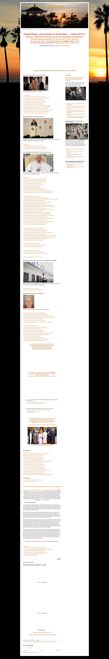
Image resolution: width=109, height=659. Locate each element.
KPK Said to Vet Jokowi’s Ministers (31, 555)
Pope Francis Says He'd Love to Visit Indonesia (33, 184)
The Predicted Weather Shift (55, 41)
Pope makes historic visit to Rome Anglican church (34, 459)
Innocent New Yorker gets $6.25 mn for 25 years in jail (34, 313)
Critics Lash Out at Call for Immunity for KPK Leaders (34, 550)
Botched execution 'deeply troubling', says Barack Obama (35, 340)
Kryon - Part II (47, 29)
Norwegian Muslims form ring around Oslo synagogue (42, 419)
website (57, 45)
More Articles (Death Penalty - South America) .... (33, 257)
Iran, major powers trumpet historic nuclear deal (39, 372)
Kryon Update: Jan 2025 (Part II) (70, 42)
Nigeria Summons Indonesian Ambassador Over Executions (35, 216)
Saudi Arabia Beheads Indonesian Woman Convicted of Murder (36, 238)
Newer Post (25, 650)
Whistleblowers (30, 29)
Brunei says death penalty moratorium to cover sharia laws (35, 179)
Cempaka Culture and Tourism (44, 6)
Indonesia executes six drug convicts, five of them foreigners (36, 222)
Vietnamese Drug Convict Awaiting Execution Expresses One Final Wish (38, 232)
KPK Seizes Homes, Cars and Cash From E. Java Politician (35, 552)
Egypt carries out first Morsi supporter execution (33, 251)
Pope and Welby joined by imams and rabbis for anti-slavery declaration (42, 424)
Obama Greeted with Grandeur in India (42, 632)
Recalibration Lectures (32, 491)
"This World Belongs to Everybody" (41, 39)
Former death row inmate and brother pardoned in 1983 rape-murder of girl (38, 316)
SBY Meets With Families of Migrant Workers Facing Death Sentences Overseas (40, 237)
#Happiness (28, 399)
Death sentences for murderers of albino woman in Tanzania (36, 253)
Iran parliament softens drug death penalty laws (33, 99)
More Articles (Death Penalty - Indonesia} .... (32, 196)
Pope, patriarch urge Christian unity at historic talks (34, 464)
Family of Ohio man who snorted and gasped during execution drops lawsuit (39, 333)
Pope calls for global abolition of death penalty (33, 187)
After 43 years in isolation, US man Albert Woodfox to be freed (36, 314)
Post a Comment (28, 647)
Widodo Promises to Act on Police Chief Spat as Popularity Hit (36, 111)
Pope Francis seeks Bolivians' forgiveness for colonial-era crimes (36, 470)
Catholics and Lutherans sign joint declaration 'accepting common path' (38, 461)
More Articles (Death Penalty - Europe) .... (32, 243)
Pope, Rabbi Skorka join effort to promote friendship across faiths (42, 418)
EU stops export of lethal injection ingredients (33, 246)
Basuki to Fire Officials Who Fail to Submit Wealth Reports (35, 547)
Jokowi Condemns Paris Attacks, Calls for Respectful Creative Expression (38, 474)
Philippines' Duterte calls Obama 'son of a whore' (33, 104)
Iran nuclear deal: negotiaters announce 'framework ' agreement (42, 373)
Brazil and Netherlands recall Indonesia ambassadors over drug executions (38, 221)
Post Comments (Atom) (33, 652)
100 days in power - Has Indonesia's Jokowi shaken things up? (36, 113)
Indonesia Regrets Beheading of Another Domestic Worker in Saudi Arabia (38, 205)
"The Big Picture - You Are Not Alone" (67, 39)
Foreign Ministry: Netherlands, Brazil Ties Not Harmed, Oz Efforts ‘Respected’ (39, 215)
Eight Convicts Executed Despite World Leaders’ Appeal (35, 203)
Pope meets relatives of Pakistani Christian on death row (35, 189)
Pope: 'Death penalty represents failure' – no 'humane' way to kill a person (38, 192)
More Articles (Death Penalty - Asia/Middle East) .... (34, 228)
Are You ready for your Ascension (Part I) (41, 42)
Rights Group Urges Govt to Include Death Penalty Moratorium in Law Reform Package (41, 199)
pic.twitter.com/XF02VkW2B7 (45, 409)
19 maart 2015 (37, 411)
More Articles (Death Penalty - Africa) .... (32, 250)
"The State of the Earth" (37, 41)
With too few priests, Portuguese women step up (33, 458)
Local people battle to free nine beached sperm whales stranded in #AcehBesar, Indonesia (76, 117)
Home (23, 29)
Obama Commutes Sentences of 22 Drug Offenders (34, 331)
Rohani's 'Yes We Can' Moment (42, 374)
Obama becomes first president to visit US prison (33, 289)
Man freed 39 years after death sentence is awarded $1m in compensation (38, 322)
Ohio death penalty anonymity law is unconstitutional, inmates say (37, 334)
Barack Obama (29, 641)
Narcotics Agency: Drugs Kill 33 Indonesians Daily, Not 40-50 (36, 108)
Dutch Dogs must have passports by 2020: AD (75, 110)
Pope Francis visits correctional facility (31, 186)
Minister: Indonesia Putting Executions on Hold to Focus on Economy (37, 105)
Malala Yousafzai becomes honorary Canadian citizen (42, 344)
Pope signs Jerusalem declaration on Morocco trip (34, 456)
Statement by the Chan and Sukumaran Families (33, 211)
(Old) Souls (42, 498)
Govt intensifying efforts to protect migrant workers (34, 240)
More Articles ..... (27, 452)
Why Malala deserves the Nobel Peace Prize (42, 346)
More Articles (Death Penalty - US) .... (31, 325)
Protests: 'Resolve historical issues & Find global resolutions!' (54, 37)
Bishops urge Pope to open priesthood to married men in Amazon (37, 453)
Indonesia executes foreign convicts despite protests (34, 200)
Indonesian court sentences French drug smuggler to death (35, 197)
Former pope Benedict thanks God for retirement (33, 480)
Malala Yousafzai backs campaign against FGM (42, 349)
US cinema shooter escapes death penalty (32, 328)
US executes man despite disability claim (32, 336)
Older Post (59, 650)
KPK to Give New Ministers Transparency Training (34, 553)
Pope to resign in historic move (30, 481)
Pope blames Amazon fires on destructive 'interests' (34, 455)
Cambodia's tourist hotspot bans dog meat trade (76, 106)
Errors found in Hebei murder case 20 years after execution (35, 231)
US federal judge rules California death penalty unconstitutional (36, 339)
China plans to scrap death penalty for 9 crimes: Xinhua (35, 234)
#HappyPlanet (47, 408)
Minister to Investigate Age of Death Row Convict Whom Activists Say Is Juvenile (40, 206)
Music (41, 641)
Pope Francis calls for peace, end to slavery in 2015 (34, 471)
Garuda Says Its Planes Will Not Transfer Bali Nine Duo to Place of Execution (39, 209)
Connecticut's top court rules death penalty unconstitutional (35, 327)
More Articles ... (27, 144)
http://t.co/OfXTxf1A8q (30, 409)
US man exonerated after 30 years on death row (33, 319)
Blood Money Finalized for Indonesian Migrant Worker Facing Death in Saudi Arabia (40, 235)
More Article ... (27, 546)
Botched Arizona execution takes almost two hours (34, 337)
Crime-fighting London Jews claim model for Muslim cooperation (42, 421)
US (43, 641)
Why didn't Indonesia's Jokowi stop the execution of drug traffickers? (37, 213)
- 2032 (72, 41)
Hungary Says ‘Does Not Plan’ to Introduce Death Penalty (35, 245)
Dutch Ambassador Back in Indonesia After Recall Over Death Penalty (37, 212)
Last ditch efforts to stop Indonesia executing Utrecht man (35, 224)
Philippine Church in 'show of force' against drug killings (35, 101)
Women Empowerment (51, 641)
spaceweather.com (64, 45)
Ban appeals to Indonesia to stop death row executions (35, 148)
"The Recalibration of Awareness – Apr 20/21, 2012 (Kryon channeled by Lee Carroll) (39, 490)
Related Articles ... (27, 95)
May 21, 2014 (44, 402)
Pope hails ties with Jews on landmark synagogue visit (34, 468)
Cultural (33, 641)
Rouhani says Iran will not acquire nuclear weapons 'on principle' (42, 376)
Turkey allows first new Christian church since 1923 (42, 422)
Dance (36, 641)
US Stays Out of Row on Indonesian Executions (33, 330)
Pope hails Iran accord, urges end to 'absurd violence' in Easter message (38, 190)
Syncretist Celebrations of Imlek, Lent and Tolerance (34, 473)
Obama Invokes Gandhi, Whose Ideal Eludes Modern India (42, 634)
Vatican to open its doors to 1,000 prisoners (32, 183)
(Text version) (46, 500)
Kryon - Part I (39, 29)
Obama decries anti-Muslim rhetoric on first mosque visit (35, 467)
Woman (45, 641)
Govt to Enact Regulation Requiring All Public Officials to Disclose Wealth (38, 549)
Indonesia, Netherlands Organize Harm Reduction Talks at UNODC (37, 107)
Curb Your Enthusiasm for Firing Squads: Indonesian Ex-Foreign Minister (38, 110)
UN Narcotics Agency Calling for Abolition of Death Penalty (35, 147)
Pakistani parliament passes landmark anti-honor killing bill (42, 345)
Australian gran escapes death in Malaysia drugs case (34, 96)
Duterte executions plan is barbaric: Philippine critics (34, 102)
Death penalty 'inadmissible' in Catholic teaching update (35, 180)
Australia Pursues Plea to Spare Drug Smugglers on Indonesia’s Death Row (39, 218)
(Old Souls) (56, 42)
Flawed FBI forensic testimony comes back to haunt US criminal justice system (39, 317)
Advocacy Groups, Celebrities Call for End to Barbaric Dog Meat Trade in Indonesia (74, 79)
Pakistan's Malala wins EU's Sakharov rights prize (42, 347)
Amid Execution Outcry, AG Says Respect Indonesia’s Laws (35, 219)
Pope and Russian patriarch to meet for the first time (34, 465)
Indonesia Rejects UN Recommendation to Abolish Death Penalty (37, 98)
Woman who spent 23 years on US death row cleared (34, 320)
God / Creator (40, 491)
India (39, 641)
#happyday (37, 409)
